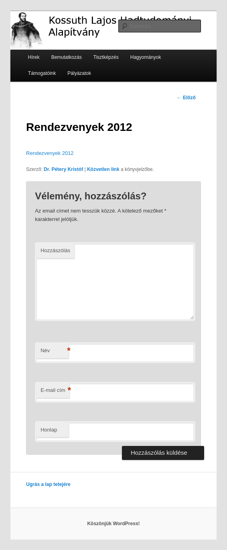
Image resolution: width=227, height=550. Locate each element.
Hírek (34, 57)
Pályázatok (79, 73)
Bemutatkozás (66, 57)
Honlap (49, 430)
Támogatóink (42, 73)
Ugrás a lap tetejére (48, 484)
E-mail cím (55, 390)
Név (55, 351)
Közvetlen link (103, 169)
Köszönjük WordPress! (113, 523)
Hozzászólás (55, 250)
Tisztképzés (106, 57)
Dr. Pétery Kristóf (63, 169)
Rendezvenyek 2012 (50, 153)
